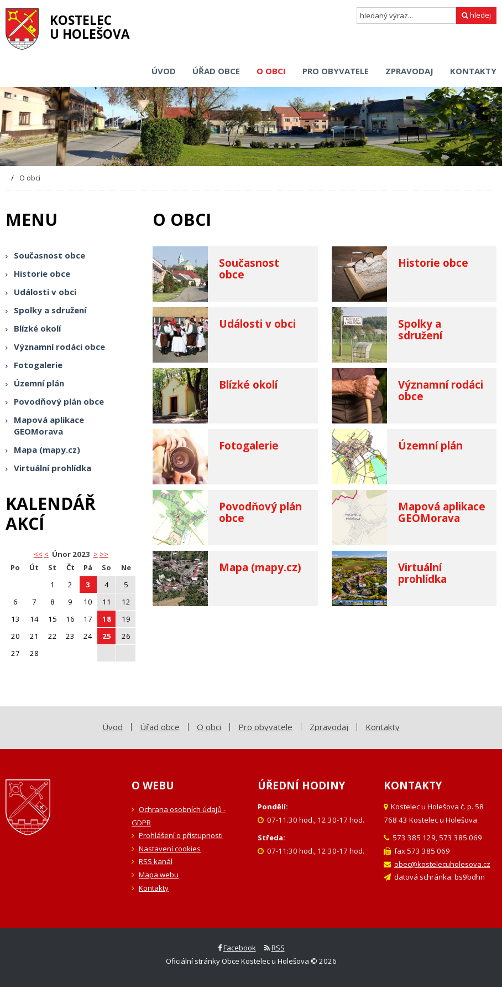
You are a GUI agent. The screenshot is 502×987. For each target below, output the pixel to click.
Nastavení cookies (170, 849)
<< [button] (38, 554)
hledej (476, 15)
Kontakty (154, 888)
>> (104, 554)
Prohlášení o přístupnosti (181, 835)
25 (106, 636)
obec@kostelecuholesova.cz (442, 864)
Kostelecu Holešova (90, 27)
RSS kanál (155, 861)
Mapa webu (159, 875)
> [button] (95, 554)
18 (106, 619)
